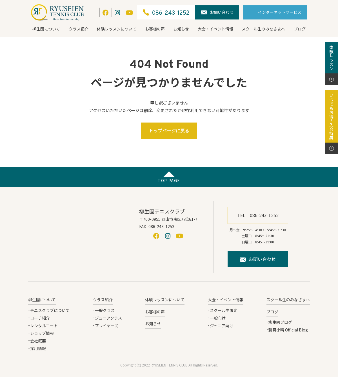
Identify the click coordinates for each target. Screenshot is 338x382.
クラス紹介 (78, 29)
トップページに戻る (169, 133)
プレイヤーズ (106, 330)
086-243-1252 (166, 12)
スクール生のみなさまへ (263, 29)
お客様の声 (155, 29)
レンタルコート (44, 330)
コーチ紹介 (40, 323)
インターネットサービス (279, 12)
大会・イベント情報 (215, 29)
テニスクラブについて (50, 315)
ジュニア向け (221, 330)
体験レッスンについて (116, 29)
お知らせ (181, 29)
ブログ (300, 29)
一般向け (218, 323)
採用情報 (38, 354)
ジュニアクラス (108, 323)
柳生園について (46, 29)
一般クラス (105, 315)
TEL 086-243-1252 (258, 220)
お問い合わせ (217, 12)
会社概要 (38, 346)
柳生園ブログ (280, 327)
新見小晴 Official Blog (288, 335)
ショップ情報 (42, 338)
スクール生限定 (223, 315)
